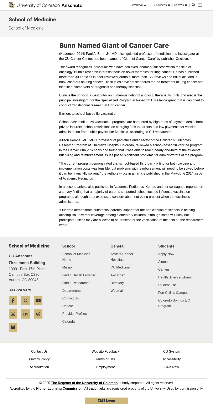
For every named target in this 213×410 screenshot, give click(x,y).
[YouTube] (40, 306)
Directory (117, 283)
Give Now (172, 367)
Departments (72, 290)
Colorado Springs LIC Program (174, 303)
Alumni (163, 261)
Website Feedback (105, 351)
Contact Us (70, 298)
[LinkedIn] (27, 320)
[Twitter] (27, 306)
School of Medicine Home (76, 256)
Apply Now (166, 254)
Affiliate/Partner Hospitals (121, 256)
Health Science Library (175, 277)
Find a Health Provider (78, 275)
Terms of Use (105, 359)
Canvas (164, 269)
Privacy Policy (39, 359)
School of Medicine (32, 19)
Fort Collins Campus (173, 292)
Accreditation (39, 367)
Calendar (69, 321)
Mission (68, 267)
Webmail (116, 290)
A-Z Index (117, 275)
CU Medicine (120, 267)
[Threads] (40, 320)
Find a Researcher (76, 283)
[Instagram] (14, 320)
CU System (171, 351)
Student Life (167, 285)
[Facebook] (14, 306)
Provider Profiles (74, 313)
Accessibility (172, 359)
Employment (105, 367)
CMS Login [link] (106, 401)
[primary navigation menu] (200, 5)
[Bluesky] (14, 333)
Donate (67, 306)
